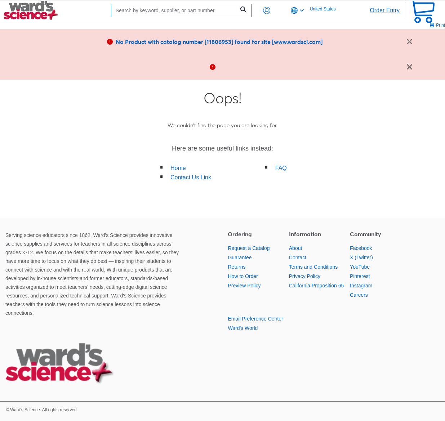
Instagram (361, 285)
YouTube (360, 267)
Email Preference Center (255, 319)
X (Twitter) (361, 257)
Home (178, 168)
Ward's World (243, 328)
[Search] (175, 10)
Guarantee (240, 257)
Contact (297, 257)
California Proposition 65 (316, 285)
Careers (359, 295)
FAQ (281, 168)
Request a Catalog (249, 248)
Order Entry (385, 10)
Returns (236, 267)
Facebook (361, 248)
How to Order (243, 276)
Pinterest (360, 276)
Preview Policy (244, 285)
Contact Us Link (190, 177)
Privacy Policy (304, 276)
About (295, 248)
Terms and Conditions (313, 267)
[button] (266, 10)
